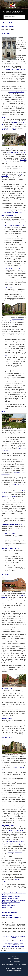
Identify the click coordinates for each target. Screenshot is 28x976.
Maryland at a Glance (7, 907)
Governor (4, 946)
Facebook (12, 974)
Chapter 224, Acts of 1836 (9, 128)
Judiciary (17, 946)
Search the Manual (6, 915)
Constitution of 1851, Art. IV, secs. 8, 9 (15, 69)
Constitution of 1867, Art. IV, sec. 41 (10, 844)
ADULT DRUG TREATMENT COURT (14, 225)
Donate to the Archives (14, 961)
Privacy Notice (14, 959)
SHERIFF (4, 411)
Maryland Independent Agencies (10, 896)
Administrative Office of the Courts (12, 212)
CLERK (3, 117)
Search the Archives (9, 943)
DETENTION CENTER (10, 533)
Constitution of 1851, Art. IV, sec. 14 (15, 152)
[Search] (23, 17)
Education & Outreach (18, 943)
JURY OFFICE (8, 287)
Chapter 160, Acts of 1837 (8, 130)
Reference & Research (14, 942)
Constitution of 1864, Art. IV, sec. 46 (13, 843)
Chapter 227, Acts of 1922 (9, 496)
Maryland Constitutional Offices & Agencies (13, 893)
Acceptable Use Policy (14, 958)
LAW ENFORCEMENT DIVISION (10, 548)
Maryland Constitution (10, 321)
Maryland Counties (6, 904)
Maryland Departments (7, 895)
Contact (14, 956)
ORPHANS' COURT (6, 737)
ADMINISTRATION (6, 688)
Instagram (16, 974)
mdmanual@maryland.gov (13, 917)
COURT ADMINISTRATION (8, 215)
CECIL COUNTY (7, 22)
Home (14, 955)
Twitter (14, 974)
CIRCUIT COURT (5, 33)
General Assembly (10, 946)
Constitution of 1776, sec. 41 (16, 830)
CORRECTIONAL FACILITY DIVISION (11, 525)
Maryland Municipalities (8, 905)
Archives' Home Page (7, 940)
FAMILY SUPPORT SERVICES (12, 268)
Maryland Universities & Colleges (10, 902)
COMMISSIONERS (6, 718)
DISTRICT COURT (6, 574)
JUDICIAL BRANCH (8, 26)
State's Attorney (8, 355)
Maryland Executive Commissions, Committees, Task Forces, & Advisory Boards (13, 899)
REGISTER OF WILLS (7, 825)
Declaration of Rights (17, 319)
